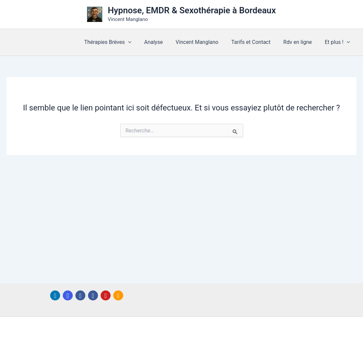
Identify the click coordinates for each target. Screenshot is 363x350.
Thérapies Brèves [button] (119, 42)
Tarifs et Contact (256, 42)
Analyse (163, 42)
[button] (140, 42)
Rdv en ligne (301, 42)
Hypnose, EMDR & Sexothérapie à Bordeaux (192, 10)
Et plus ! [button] (338, 42)
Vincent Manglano (204, 42)
